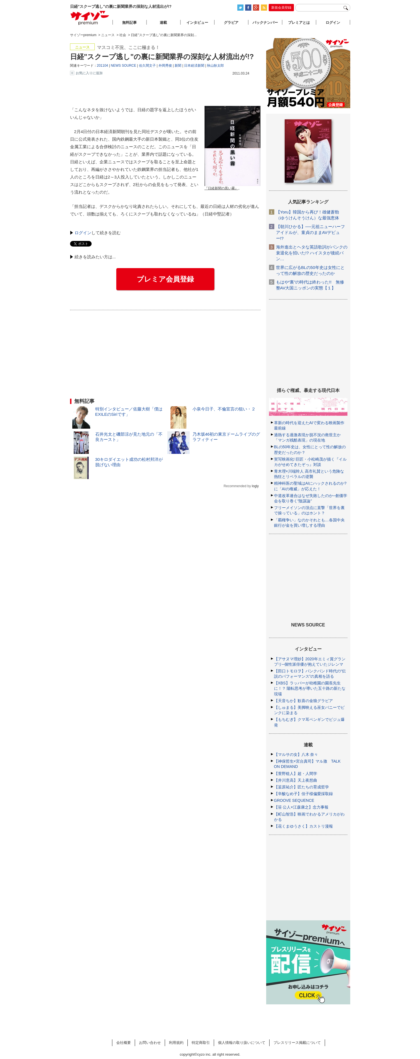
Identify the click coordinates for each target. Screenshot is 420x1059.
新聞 (178, 66)
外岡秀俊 (165, 66)
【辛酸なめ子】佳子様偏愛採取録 (303, 793)
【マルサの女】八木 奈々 (296, 754)
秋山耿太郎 (215, 66)
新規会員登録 (281, 8)
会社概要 (123, 1043)
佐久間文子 (147, 66)
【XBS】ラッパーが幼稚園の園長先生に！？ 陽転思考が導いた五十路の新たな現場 (310, 688)
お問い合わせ (150, 1043)
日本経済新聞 (194, 66)
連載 (163, 22)
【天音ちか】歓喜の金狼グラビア (303, 700)
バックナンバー (265, 22)
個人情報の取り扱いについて (241, 1043)
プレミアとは (299, 22)
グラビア (231, 22)
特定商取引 (201, 1043)
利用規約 (176, 1043)
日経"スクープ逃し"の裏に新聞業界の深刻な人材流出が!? (162, 57)
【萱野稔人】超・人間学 (295, 773)
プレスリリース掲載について (297, 1043)
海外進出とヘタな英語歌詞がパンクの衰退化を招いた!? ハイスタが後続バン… (311, 253)
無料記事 (129, 22)
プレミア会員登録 (165, 279)
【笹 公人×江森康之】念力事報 (301, 807)
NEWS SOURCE (123, 66)
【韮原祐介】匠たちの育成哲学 (301, 787)
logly (255, 486)
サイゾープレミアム (90, 18)
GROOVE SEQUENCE (294, 800)
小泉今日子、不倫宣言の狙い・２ (224, 409)
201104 (102, 66)
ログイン (83, 232)
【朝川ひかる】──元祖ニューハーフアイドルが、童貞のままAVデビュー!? (310, 232)
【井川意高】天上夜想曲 (295, 780)
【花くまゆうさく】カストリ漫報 (303, 826)
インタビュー (197, 22)
